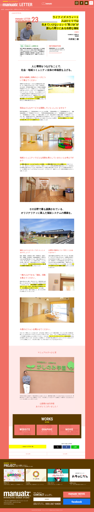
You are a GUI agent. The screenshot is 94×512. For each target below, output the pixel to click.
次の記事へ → (66, 454)
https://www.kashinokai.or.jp (55, 52)
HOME (2, 9)
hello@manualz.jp (10, 503)
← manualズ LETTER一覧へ (16, 13)
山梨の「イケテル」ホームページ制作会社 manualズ (47, 510)
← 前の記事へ (28, 454)
